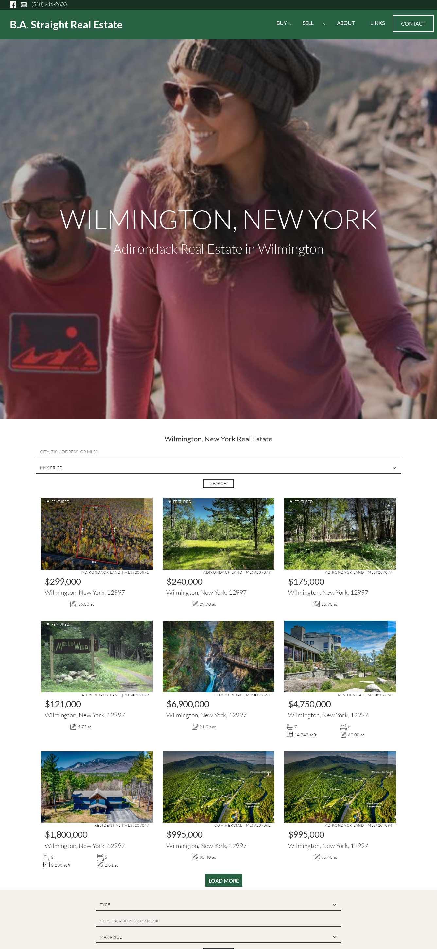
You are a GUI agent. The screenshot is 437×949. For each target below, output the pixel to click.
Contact (413, 23)
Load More (224, 880)
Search (218, 483)
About (346, 23)
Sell (310, 25)
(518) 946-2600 (49, 4)
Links (377, 23)
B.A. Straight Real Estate (66, 24)
